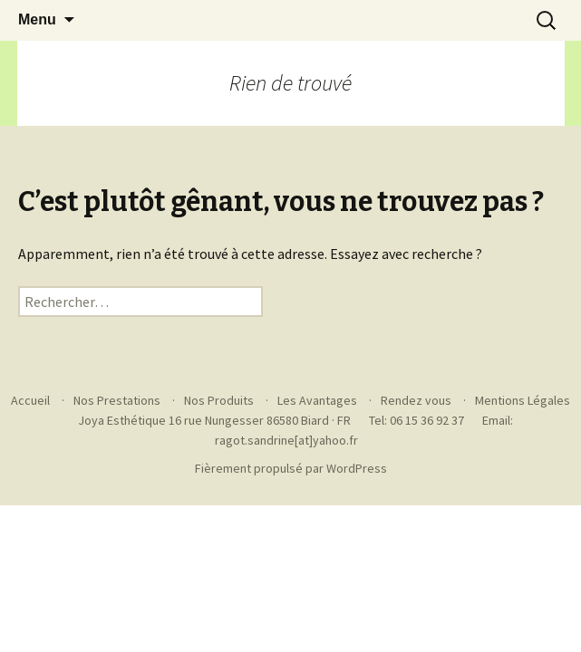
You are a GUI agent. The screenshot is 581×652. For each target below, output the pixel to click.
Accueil (30, 400)
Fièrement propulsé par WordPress (291, 468)
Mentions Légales (522, 400)
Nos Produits (219, 400)
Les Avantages (317, 400)
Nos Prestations (116, 400)
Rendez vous (416, 400)
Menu (37, 19)
